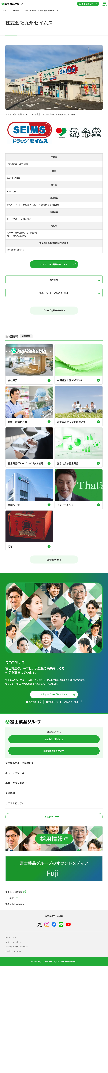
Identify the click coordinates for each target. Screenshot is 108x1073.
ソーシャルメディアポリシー (16, 946)
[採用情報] (54, 838)
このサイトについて (13, 951)
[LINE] (61, 924)
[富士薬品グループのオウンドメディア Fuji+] (54, 868)
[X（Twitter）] (39, 924)
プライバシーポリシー (14, 942)
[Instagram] (46, 924)
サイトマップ (10, 937)
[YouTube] (68, 924)
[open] (104, 4)
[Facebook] (54, 924)
